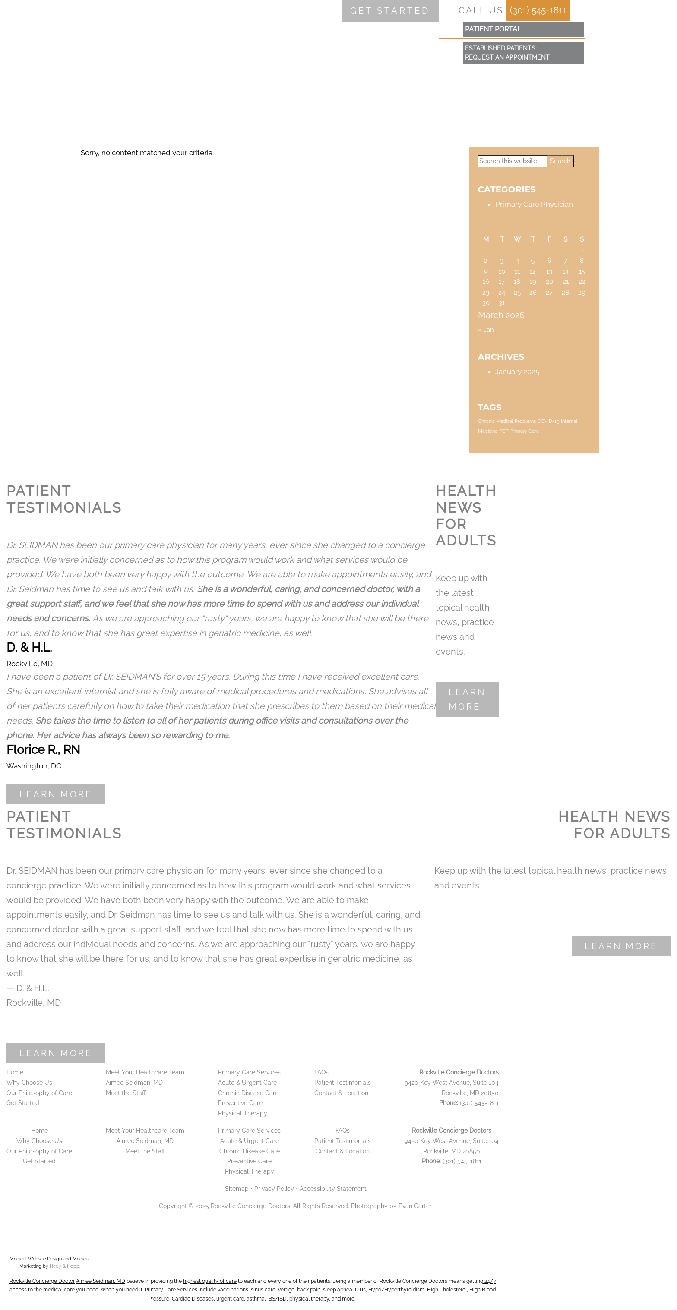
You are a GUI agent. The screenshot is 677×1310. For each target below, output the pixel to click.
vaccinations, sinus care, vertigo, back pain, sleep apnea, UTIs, (292, 1290)
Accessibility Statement (333, 1188)
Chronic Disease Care (248, 1093)
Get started (390, 11)
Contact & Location (425, 80)
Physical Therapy (242, 1113)
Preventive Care (240, 1102)
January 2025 (517, 371)
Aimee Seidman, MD (134, 1082)
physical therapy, (310, 1299)
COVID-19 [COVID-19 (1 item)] (548, 421)
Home (23, 80)
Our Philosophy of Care (39, 1093)
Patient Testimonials (342, 1082)
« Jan (486, 330)
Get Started (22, 1102)
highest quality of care (210, 1281)
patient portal (493, 29)
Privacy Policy (274, 1188)
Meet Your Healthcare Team (145, 1072)
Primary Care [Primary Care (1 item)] (524, 431)
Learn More (55, 794)
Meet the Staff (126, 1093)
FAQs (352, 80)
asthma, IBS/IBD (267, 1299)
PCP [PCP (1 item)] (504, 431)
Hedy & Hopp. (65, 1266)
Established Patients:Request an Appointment (507, 53)
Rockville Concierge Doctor (42, 1281)
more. (349, 1299)
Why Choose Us (89, 80)
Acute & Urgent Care (247, 1082)
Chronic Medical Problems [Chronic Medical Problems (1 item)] (507, 421)
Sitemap (237, 1188)
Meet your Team (175, 80)
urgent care (230, 1299)
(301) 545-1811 (538, 10)
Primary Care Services (274, 80)
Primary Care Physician (534, 204)
